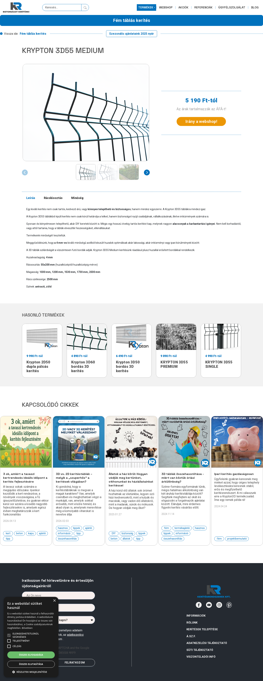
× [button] (54, 600)
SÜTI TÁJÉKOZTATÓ (199, 650)
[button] (31, 672)
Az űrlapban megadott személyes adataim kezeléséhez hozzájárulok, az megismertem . (56, 635)
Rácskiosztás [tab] (53, 198)
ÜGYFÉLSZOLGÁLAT (231, 7)
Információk (195, 615)
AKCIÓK (183, 7)
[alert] (31, 637)
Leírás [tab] (30, 198)
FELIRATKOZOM (75, 662)
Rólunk (191, 622)
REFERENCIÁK (203, 7)
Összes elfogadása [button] (31, 654)
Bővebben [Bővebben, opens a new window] (27, 628)
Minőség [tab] (77, 198)
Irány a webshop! (201, 121)
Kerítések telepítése (202, 629)
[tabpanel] (133, 248)
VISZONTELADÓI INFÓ (201, 656)
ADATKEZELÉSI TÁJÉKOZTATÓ (206, 643)
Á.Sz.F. (191, 636)
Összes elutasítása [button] (31, 664)
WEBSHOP (166, 7)
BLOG (255, 7)
